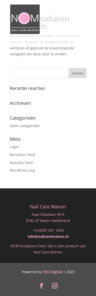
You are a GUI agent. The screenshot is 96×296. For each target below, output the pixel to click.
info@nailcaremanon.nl (48, 236)
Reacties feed (21, 162)
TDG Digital (52, 271)
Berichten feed (22, 154)
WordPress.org (22, 170)
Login (14, 146)
